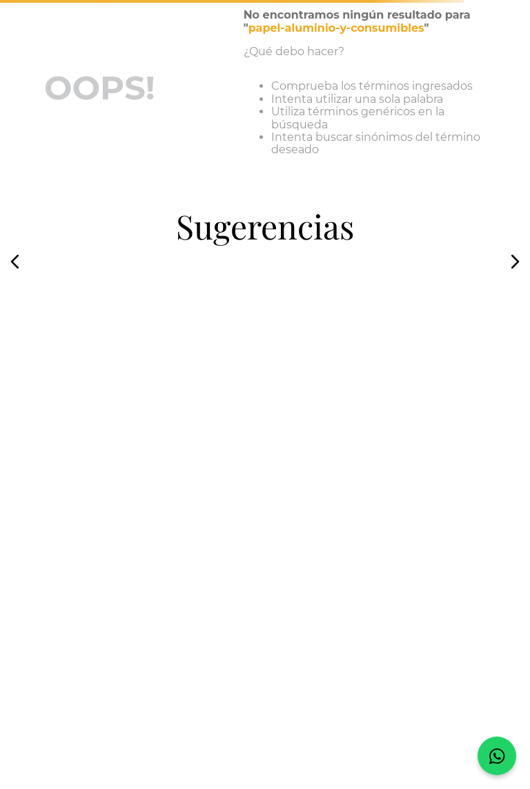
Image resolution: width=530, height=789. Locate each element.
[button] (15, 262)
